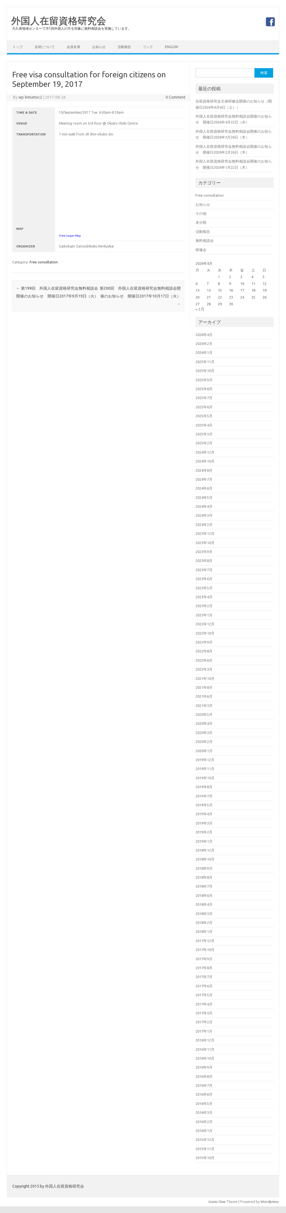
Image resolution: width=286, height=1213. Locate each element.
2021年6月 (204, 696)
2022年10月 (205, 633)
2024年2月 (204, 524)
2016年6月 (204, 1094)
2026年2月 (204, 343)
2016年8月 (204, 1076)
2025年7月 (204, 398)
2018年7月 (204, 886)
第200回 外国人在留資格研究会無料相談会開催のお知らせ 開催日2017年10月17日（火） (140, 296)
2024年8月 (204, 470)
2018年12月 (205, 850)
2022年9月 (204, 642)
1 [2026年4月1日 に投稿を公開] (219, 277)
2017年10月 (205, 950)
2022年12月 (205, 624)
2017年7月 (204, 977)
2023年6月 (204, 579)
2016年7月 (204, 1085)
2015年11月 (205, 1149)
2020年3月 (204, 733)
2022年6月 (204, 660)
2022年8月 (204, 651)
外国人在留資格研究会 (58, 20)
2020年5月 (204, 714)
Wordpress (270, 1202)
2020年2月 (204, 741)
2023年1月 (204, 615)
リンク (148, 47)
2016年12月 (205, 1040)
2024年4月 (204, 506)
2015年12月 (205, 1139)
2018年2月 (204, 922)
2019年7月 (204, 796)
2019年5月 (204, 805)
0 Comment (175, 97)
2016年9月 (204, 1067)
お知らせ (99, 47)
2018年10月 (205, 859)
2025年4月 (204, 425)
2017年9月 (204, 959)
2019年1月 (204, 841)
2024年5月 (204, 497)
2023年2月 (204, 606)
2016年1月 (204, 1131)
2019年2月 (204, 832)
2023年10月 (205, 543)
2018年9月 (204, 868)
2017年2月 (204, 1022)
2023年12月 (205, 533)
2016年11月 (205, 1049)
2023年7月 (204, 570)
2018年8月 (204, 877)
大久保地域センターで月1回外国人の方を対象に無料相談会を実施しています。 (71, 28)
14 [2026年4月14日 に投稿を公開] (209, 290)
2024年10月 (205, 461)
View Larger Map (70, 235)
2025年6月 (204, 407)
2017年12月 (205, 941)
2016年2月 (204, 1122)
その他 (201, 213)
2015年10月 (205, 1158)
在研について (45, 47)
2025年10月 (205, 371)
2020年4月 (204, 723)
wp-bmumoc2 (30, 97)
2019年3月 (204, 823)
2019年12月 (205, 760)
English (171, 47)
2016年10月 (205, 1058)
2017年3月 (204, 1013)
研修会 (201, 250)
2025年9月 (204, 380)
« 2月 (200, 309)
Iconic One (217, 1202)
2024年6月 (204, 488)
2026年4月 (204, 335)
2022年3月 (204, 669)
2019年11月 (205, 769)
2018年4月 (204, 904)
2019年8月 (204, 787)
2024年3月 (204, 515)
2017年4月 (204, 1004)
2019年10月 (205, 778)
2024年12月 (205, 452)
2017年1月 (204, 1031)
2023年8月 (204, 561)
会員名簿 (73, 47)
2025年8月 (204, 389)
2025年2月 (204, 443)
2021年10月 (205, 678)
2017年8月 (204, 968)
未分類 (201, 222)
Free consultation (44, 262)
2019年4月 (204, 814)
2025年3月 (204, 434)
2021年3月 (204, 705)
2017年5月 (204, 995)
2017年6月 (204, 986)
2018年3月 (204, 914)
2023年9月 (204, 552)
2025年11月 (205, 362)
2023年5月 (204, 588)
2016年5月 (204, 1103)
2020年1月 (204, 751)
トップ (18, 47)
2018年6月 (204, 895)
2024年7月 (204, 479)
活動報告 (124, 47)
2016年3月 (204, 1112)
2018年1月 (204, 931)
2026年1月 (204, 352)
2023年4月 (204, 597)
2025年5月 (204, 416)
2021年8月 (204, 687)
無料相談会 (205, 240)
